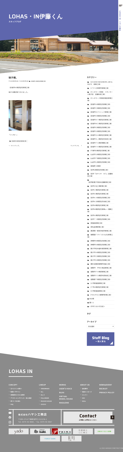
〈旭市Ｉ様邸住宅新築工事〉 (98, 190)
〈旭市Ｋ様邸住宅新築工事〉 (98, 194)
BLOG (61, 392)
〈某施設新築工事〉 (95, 223)
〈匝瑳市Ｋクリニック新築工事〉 (100, 112)
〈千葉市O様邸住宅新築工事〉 (99, 150)
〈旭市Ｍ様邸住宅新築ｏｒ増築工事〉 (100, 210)
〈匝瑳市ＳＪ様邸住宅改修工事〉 (100, 139)
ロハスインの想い (16, 389)
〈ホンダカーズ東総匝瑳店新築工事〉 (100, 99)
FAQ (12, 404)
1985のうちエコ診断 (104, 431)
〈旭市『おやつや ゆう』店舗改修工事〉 (100, 174)
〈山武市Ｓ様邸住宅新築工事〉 (99, 154)
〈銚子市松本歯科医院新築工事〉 (100, 248)
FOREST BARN (50, 438)
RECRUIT (103, 388)
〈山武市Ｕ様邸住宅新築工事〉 (99, 162)
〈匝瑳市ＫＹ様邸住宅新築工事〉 (100, 119)
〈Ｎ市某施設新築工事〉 (97, 291)
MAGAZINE (64, 402)
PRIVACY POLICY (106, 392)
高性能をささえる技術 (18, 395)
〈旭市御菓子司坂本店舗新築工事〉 (99, 181)
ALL (42, 392)
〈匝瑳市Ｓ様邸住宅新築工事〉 (99, 131)
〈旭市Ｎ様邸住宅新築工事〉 (98, 215)
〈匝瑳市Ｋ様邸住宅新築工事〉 (38, 81)
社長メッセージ (87, 392)
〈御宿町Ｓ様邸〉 (94, 166)
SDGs (84, 401)
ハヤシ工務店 (120, 21)
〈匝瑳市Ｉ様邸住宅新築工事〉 (99, 108)
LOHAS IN (21, 370)
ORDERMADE (45, 389)
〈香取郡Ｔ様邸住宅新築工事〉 (99, 279)
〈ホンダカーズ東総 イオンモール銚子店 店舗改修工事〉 (100, 93)
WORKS (62, 384)
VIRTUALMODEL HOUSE (66, 397)
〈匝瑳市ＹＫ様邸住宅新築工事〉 (100, 146)
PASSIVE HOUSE (46, 401)
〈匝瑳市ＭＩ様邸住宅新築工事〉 (100, 123)
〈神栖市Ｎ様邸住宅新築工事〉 (99, 244)
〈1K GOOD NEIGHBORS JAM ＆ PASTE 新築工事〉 (100, 83)
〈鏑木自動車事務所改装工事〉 (99, 264)
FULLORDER (45, 398)
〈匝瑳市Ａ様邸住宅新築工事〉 (99, 104)
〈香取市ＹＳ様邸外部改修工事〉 (100, 275)
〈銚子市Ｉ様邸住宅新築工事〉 (99, 256)
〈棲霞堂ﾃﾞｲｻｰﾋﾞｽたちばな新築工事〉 (100, 235)
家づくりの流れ (15, 401)
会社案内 (85, 389)
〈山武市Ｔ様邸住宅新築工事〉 (99, 158)
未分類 (90, 298)
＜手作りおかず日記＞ (96, 306)
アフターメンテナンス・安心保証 (21, 398)
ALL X (43, 395)
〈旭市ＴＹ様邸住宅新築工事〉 (99, 219)
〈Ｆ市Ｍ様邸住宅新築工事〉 (98, 287)
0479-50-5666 (28, 422)
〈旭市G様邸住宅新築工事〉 (98, 170)
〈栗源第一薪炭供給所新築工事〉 (100, 231)
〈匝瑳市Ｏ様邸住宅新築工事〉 (99, 127)
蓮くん (90, 302)
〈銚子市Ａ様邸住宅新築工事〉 (99, 252)
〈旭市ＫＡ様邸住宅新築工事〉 (99, 197)
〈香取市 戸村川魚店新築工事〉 (100, 268)
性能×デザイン (15, 392)
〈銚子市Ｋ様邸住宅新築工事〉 (99, 260)
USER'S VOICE (65, 388)
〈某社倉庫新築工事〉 (96, 227)
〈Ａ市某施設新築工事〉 (97, 283)
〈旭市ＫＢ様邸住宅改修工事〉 (99, 201)
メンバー (85, 395)
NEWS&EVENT (105, 384)
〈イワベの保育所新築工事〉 (98, 88)
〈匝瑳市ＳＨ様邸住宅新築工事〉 (100, 135)
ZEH (83, 398)
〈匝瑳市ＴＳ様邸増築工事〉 (98, 143)
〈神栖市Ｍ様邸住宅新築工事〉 (99, 241)
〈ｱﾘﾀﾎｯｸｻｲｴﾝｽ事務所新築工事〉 (99, 295)
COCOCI (43, 404)
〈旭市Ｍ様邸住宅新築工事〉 (98, 205)
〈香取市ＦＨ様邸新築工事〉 (98, 271)
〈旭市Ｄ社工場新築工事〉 (97, 186)
